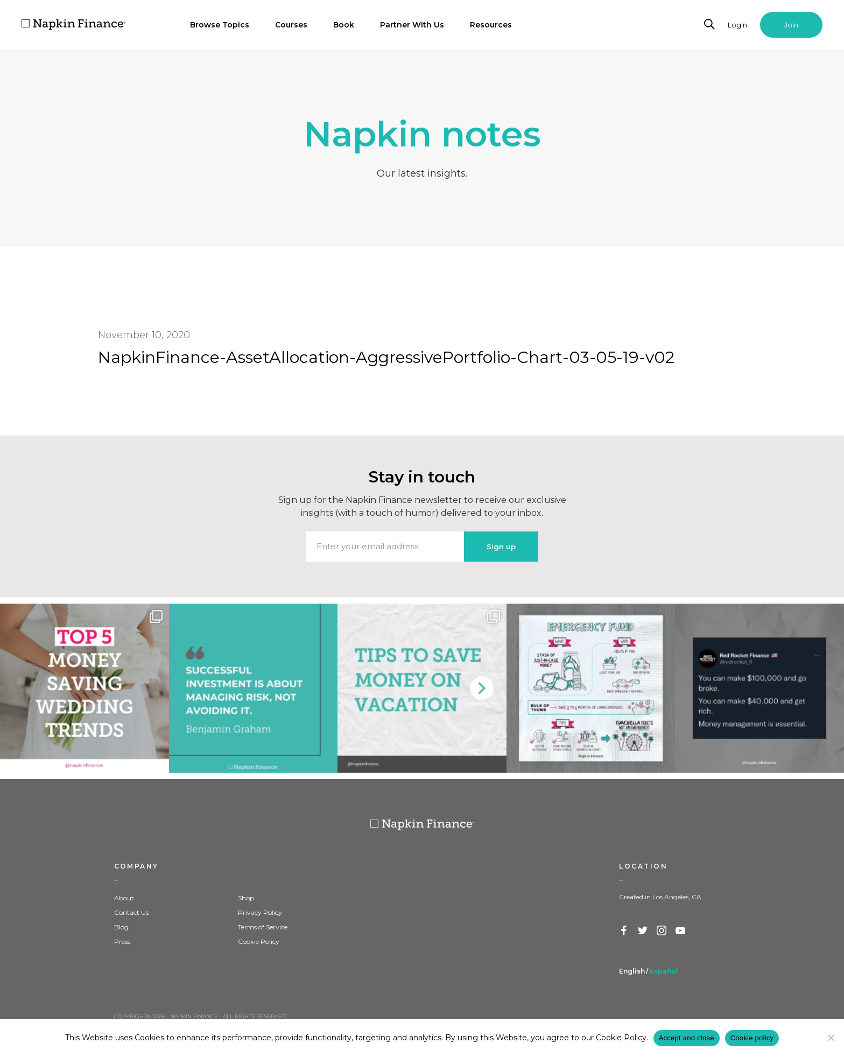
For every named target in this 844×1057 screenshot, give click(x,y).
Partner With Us (412, 25)
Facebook (624, 931)
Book (343, 25)
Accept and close (686, 1038)
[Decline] (830, 1037)
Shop (246, 898)
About (124, 898)
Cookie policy (752, 1038)
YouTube (681, 931)
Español (664, 971)
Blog (121, 927)
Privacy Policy (260, 912)
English (632, 971)
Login (737, 24)
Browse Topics (219, 25)
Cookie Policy (258, 941)
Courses (291, 25)
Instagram (662, 931)
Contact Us (131, 912)
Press (122, 941)
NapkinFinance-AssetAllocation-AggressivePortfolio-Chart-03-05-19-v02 (386, 357)
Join (791, 24)
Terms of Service (262, 927)
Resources (491, 25)
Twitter (643, 931)
